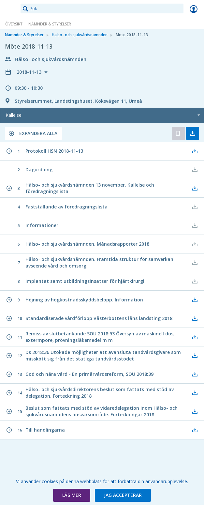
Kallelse (14, 115)
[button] (33, 133)
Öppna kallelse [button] (178, 133)
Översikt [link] (13, 24)
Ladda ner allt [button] (192, 133)
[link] (10, 9)
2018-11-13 (30, 72)
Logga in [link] (193, 9)
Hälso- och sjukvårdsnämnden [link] (80, 35)
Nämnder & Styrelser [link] (49, 24)
